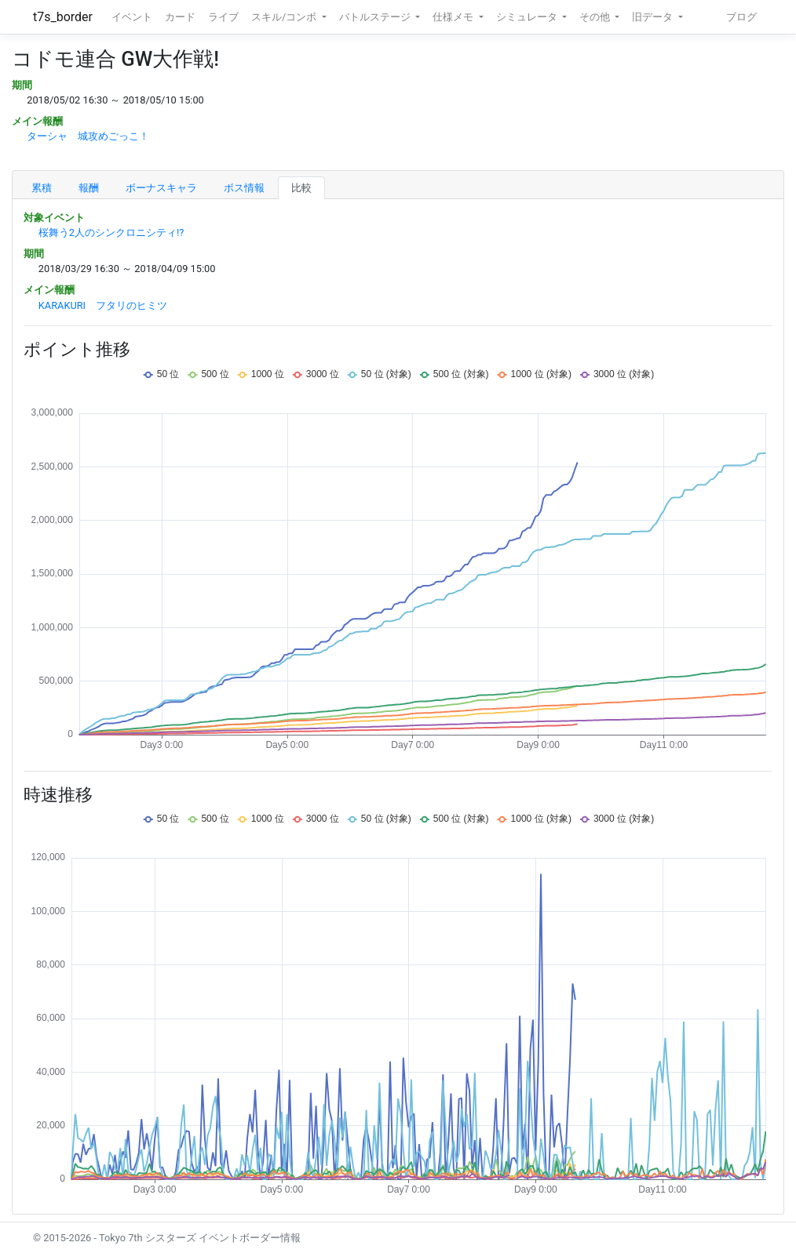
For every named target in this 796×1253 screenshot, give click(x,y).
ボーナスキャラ (161, 188)
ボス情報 (244, 188)
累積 (41, 188)
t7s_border (63, 16)
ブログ (741, 17)
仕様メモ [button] (454, 17)
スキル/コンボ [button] (285, 17)
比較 (301, 188)
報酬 (89, 188)
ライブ (223, 17)
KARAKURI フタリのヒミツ (102, 305)
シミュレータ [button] (528, 17)
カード (180, 17)
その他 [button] (595, 17)
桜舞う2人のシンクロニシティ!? (111, 232)
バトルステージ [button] (376, 17)
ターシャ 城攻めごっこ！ (88, 136)
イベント (131, 17)
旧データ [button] (653, 17)
